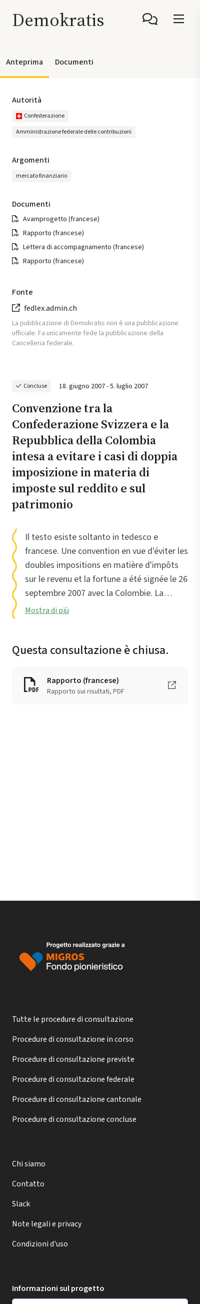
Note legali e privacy (47, 1223)
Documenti (74, 62)
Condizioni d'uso (40, 1243)
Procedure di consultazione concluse (74, 1119)
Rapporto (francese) (53, 233)
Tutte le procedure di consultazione (73, 1019)
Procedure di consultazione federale (73, 1079)
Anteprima (24, 62)
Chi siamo (29, 1163)
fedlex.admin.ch (50, 308)
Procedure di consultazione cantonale (77, 1099)
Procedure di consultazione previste (73, 1059)
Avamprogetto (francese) (61, 219)
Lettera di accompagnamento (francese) (83, 247)
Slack (21, 1203)
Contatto (28, 1183)
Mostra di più (47, 610)
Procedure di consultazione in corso (73, 1039)
